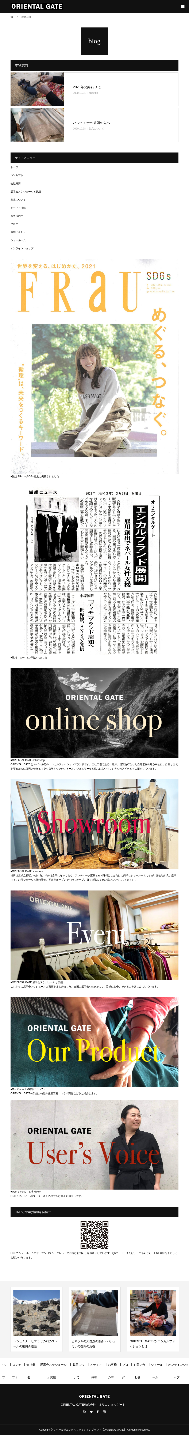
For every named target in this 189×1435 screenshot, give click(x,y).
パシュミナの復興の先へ (91, 123)
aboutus (93, 92)
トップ (14, 167)
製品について (96, 128)
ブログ (14, 224)
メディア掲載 (18, 207)
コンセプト (17, 175)
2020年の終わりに (87, 87)
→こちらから (143, 1253)
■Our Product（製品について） (28, 1089)
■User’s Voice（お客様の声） (27, 1191)
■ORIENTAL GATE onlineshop (28, 760)
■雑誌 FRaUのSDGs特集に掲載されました (35, 476)
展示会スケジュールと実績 (26, 191)
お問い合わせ (18, 232)
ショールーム (18, 240)
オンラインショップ (22, 248)
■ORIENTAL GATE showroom (27, 871)
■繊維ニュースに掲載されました (29, 657)
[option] (36, 1319)
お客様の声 (17, 215)
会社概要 (16, 183)
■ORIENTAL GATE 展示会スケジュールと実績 (37, 982)
